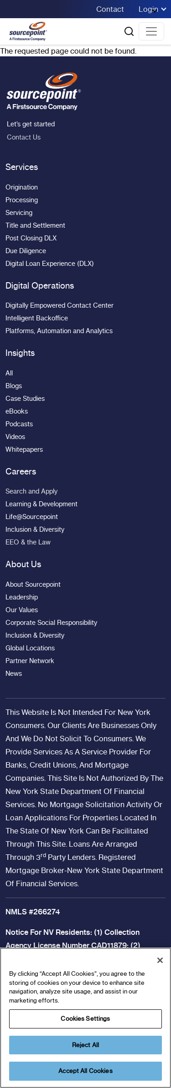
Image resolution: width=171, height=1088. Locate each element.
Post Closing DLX (31, 238)
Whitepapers (24, 449)
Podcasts (19, 424)
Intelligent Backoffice (36, 318)
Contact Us (23, 137)
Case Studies (25, 398)
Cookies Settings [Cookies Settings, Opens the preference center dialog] (85, 1018)
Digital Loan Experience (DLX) (49, 264)
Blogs (13, 386)
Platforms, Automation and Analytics (59, 331)
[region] (85, 1018)
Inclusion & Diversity (34, 529)
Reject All (85, 1044)
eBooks (16, 411)
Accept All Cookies (85, 1070)
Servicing (18, 213)
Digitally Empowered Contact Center (59, 305)
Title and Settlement (35, 225)
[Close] (160, 960)
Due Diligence (25, 251)
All (9, 373)
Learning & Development (41, 504)
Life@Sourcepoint (31, 517)
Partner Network (29, 661)
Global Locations (30, 648)
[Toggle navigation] (151, 31)
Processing (21, 200)
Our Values (21, 610)
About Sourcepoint (33, 584)
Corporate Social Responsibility (51, 623)
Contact (110, 9)
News (13, 673)
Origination (21, 187)
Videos (15, 437)
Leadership (21, 597)
